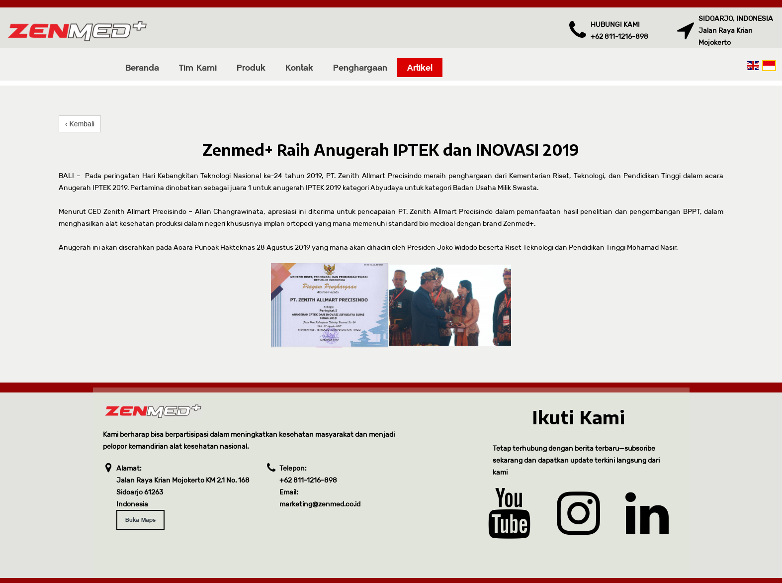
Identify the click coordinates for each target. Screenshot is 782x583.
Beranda (142, 67)
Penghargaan (360, 67)
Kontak (299, 67)
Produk (251, 67)
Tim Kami (198, 67)
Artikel (420, 67)
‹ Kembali (79, 124)
